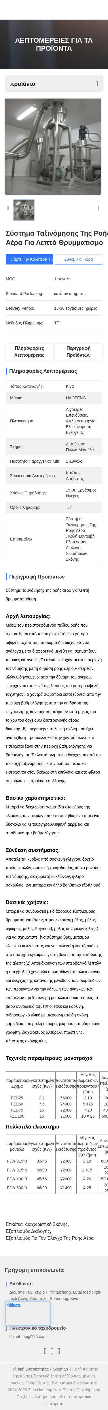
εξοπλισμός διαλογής (28, 1231)
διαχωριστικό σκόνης (46, 1224)
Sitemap (60, 1369)
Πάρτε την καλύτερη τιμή (33, 259)
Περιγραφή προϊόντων (78, 352)
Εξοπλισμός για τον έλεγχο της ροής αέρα (50, 1238)
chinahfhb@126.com (28, 1336)
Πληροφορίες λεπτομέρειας (29, 352)
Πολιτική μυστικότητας (29, 1369)
